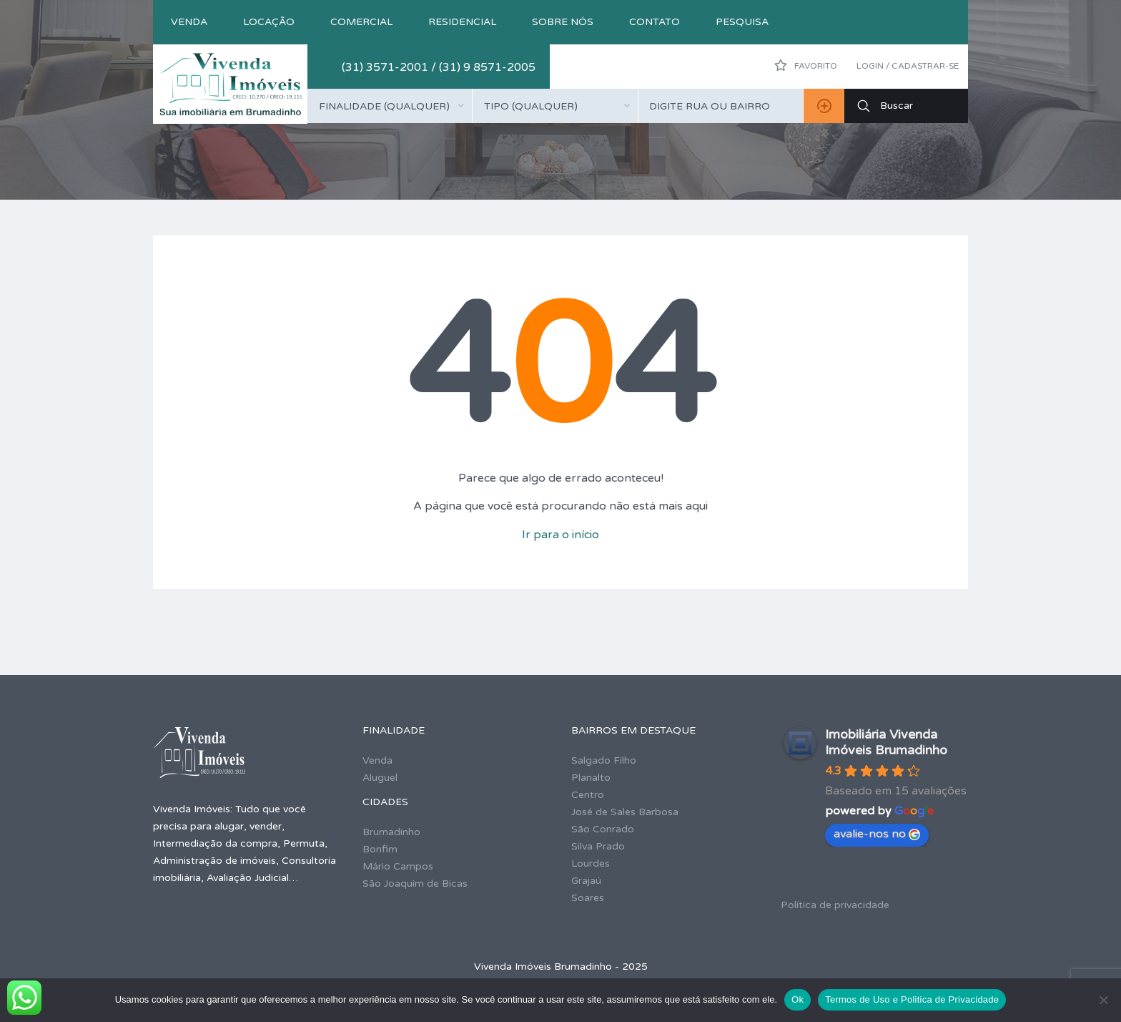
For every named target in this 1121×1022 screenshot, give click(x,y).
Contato (654, 22)
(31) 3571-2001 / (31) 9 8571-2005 (438, 67)
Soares (587, 898)
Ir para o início (560, 534)
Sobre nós (562, 22)
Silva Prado (598, 846)
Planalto (591, 778)
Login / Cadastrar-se (907, 66)
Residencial (462, 22)
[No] (1103, 1000)
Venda (189, 22)
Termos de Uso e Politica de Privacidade (912, 999)
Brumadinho (391, 832)
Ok (797, 999)
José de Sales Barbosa (624, 812)
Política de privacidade (835, 905)
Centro (587, 795)
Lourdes (590, 863)
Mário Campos (397, 866)
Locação (269, 22)
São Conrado (602, 829)
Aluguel (379, 778)
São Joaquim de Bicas (415, 883)
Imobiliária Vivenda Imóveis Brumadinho (886, 742)
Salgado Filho (603, 760)
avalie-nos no (877, 834)
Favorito (805, 65)
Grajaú (586, 881)
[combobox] (389, 106)
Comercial (361, 22)
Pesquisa (742, 22)
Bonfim (379, 849)
